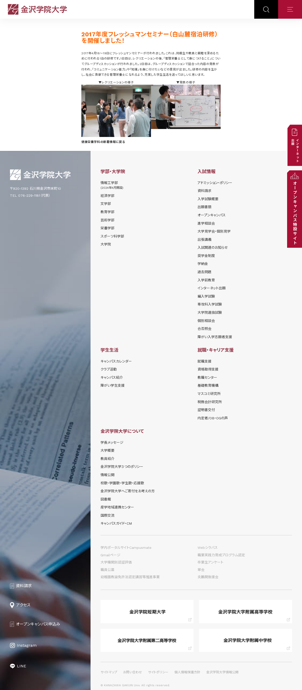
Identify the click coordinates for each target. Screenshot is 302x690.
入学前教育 (206, 280)
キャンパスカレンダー (116, 361)
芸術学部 (107, 220)
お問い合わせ (132, 672)
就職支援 (204, 361)
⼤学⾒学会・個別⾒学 (214, 231)
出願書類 (204, 207)
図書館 (106, 499)
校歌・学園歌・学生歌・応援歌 (122, 483)
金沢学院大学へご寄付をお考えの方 (128, 491)
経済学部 (107, 196)
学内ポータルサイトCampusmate (126, 548)
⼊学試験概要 (208, 199)
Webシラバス (208, 548)
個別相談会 (206, 321)
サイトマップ (109, 672)
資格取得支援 (208, 369)
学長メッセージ (112, 442)
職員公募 (107, 570)
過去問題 (204, 272)
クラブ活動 (109, 369)
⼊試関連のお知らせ (213, 248)
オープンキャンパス (212, 215)
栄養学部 (107, 228)
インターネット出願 (212, 288)
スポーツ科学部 (112, 236)
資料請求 (204, 191)
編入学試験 (206, 296)
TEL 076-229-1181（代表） (30, 195)
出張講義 (204, 240)
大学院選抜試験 (210, 312)
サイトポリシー (158, 672)
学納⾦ (203, 264)
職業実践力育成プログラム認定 (221, 555)
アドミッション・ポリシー (215, 183)
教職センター (207, 377)
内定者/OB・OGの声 (213, 418)
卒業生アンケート (210, 562)
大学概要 (107, 450)
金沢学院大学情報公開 (222, 672)
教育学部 (107, 212)
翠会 (201, 570)
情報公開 (107, 475)
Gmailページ (110, 555)
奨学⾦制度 (206, 256)
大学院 (106, 244)
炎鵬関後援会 (208, 577)
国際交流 (107, 515)
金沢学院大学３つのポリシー (122, 467)
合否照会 (204, 329)
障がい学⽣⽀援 (113, 385)
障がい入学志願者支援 (215, 337)
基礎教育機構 (208, 385)
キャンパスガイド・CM (116, 523)
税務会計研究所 (210, 402)
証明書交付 (206, 410)
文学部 (106, 204)
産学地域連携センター (117, 507)
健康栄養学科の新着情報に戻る (103, 142)
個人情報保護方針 (187, 672)
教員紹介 (107, 459)
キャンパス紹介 (112, 377)
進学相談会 (206, 223)
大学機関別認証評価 (116, 562)
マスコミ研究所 (209, 394)
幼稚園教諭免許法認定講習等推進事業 (130, 577)
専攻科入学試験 (210, 304)
